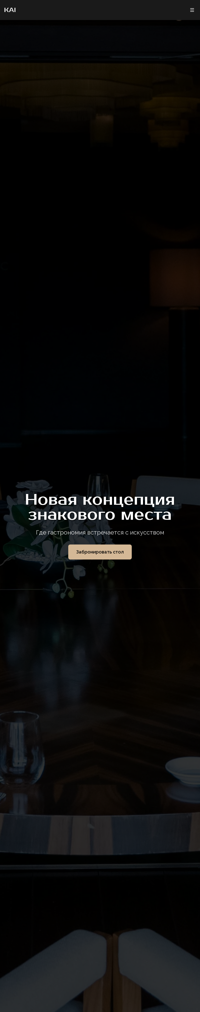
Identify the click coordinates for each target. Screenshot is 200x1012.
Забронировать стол (100, 551)
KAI (10, 10)
